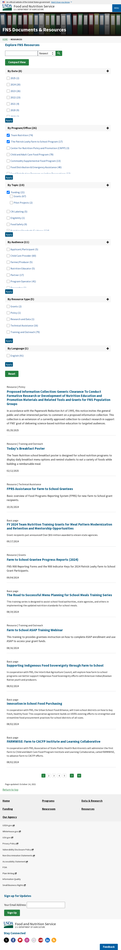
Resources (87, 809)
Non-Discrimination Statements (17, 855)
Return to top (10, 789)
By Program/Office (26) (22, 128)
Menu (116, 8)
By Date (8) (15, 71)
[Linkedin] (47, 940)
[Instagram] (26, 940)
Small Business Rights (13, 885)
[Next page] (72, 776)
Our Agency (10, 817)
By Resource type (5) (21, 299)
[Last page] (79, 776)
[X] (6, 940)
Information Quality (12, 879)
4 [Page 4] (59, 775)
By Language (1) (18, 348)
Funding (8, 809)
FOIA (5, 867)
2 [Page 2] (48, 775)
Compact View (17, 62)
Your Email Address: (34, 905)
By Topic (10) (16, 185)
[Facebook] (13, 940)
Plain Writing (8, 873)
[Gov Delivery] (20, 940)
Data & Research (92, 801)
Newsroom (48, 809)
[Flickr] (33, 940)
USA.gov (7, 837)
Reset (11, 374)
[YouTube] (40, 940)
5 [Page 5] (64, 775)
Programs (48, 801)
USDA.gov (7, 825)
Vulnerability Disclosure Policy (17, 849)
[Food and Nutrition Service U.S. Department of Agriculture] (57, 7)
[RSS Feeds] (53, 940)
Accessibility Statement (14, 861)
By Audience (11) (18, 242)
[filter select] (47, 53)
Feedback (109, 947)
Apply (9, 120)
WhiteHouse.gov (10, 831)
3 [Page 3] (54, 775)
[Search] (21, 53)
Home (5, 39)
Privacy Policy (9, 843)
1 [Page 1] (43, 775)
